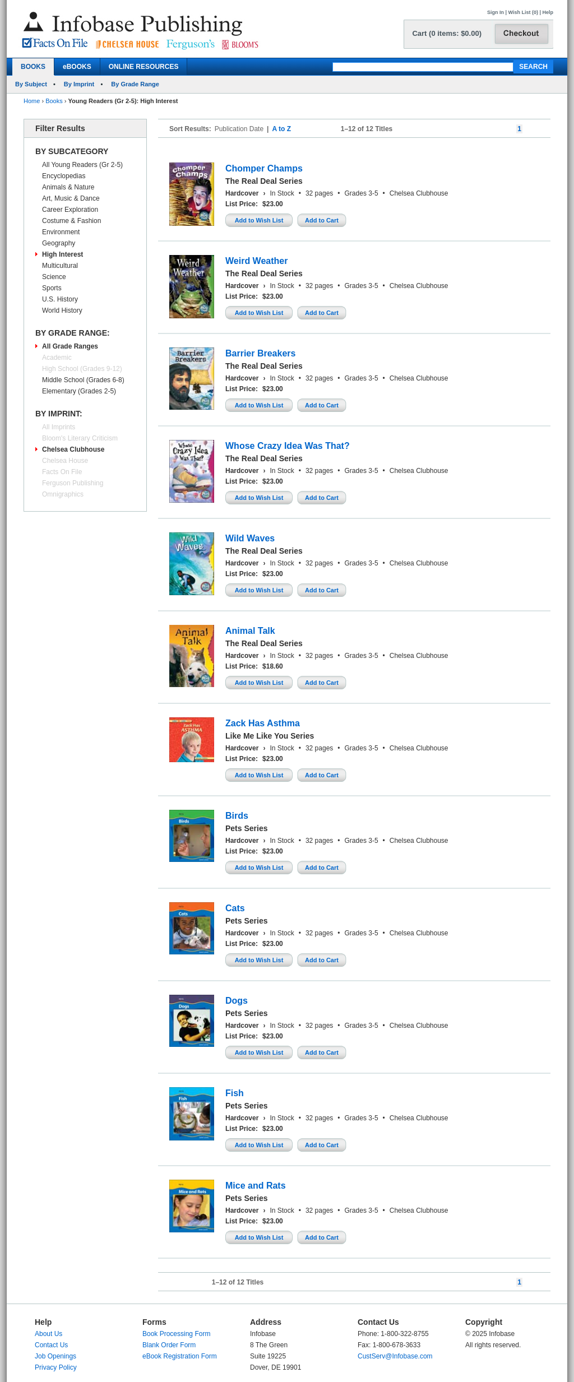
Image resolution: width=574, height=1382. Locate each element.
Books (54, 101)
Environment (61, 232)
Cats (235, 908)
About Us (48, 1334)
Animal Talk (250, 631)
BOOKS (33, 67)
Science (54, 277)
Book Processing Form (176, 1334)
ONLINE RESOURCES (144, 67)
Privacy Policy (56, 1367)
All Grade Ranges (70, 346)
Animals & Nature (68, 187)
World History (62, 310)
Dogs (236, 1000)
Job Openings (55, 1356)
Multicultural (60, 266)
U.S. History (60, 299)
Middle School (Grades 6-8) (83, 380)
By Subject (31, 84)
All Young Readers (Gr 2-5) (82, 165)
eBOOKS (77, 67)
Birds (236, 815)
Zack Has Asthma (262, 723)
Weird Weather (256, 261)
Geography (58, 243)
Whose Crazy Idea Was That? (287, 446)
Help (547, 12)
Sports (52, 288)
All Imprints (58, 427)
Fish (234, 1093)
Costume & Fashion (71, 221)
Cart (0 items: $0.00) (447, 33)
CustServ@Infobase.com (395, 1356)
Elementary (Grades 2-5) (79, 391)
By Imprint (79, 84)
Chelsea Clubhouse (73, 449)
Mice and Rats (255, 1185)
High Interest (62, 254)
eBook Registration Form (179, 1356)
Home (32, 101)
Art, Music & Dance (71, 198)
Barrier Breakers (260, 353)
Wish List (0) (523, 12)
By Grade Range (135, 84)
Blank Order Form (169, 1345)
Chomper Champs (264, 168)
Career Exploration (70, 210)
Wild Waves (250, 538)
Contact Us (51, 1345)
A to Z (281, 129)
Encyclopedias (63, 176)
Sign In (495, 12)
